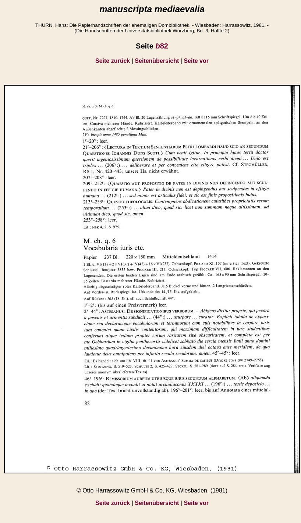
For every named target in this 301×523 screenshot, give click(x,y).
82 (161, 46)
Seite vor (196, 61)
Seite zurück (112, 61)
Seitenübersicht (157, 61)
